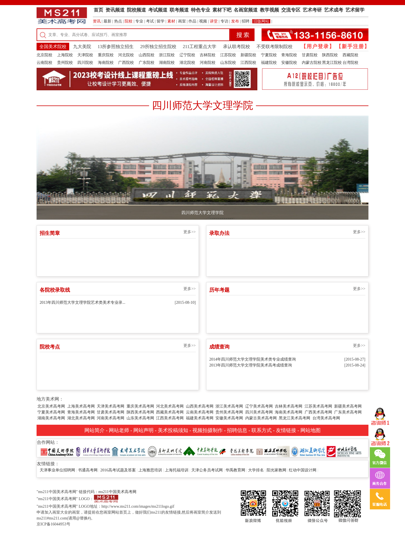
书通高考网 (88, 470)
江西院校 (248, 62)
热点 (118, 21)
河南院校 (207, 62)
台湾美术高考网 (326, 418)
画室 (182, 21)
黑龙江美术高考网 (294, 418)
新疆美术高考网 (348, 406)
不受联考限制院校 (274, 46)
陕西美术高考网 (140, 412)
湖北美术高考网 (81, 418)
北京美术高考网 (51, 406)
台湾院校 (350, 62)
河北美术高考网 (170, 406)
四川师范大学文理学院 (202, 212)
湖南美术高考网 (51, 418)
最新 (107, 21)
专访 (224, 21)
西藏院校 (350, 55)
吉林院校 (207, 55)
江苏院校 (228, 55)
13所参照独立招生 (116, 46)
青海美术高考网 (81, 412)
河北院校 (126, 55)
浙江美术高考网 (229, 406)
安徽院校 (289, 62)
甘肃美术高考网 (110, 412)
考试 (150, 21)
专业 (139, 21)
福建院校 (269, 62)
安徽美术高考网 (229, 418)
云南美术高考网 (199, 412)
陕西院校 (330, 55)
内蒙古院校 (311, 62)
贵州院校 (65, 62)
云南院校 (44, 62)
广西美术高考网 (318, 412)
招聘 (245, 21)
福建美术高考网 (199, 418)
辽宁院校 (187, 55)
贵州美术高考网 (229, 412)
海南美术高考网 (288, 412)
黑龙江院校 (332, 62)
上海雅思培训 (150, 470)
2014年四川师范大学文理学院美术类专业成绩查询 (252, 359)
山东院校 (228, 62)
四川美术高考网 (259, 412)
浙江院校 (167, 55)
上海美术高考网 (81, 406)
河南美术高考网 (110, 418)
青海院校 (289, 55)
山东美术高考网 (140, 418)
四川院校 (85, 62)
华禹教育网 (235, 470)
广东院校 (146, 62)
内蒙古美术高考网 (261, 418)
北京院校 (44, 55)
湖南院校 (167, 62)
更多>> (189, 232)
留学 (161, 21)
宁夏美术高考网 (51, 412)
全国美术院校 (52, 46)
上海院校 (65, 55)
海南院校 (106, 62)
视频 (203, 21)
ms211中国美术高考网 (117, 492)
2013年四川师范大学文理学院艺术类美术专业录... (82, 302)
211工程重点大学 (199, 46)
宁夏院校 (269, 55)
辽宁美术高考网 (259, 406)
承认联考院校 (236, 46)
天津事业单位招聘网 (57, 470)
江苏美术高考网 (318, 406)
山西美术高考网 (199, 406)
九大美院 (82, 46)
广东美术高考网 (348, 412)
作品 (192, 21)
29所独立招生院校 (158, 46)
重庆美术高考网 (140, 406)
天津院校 (85, 55)
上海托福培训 (176, 470)
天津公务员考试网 (207, 470)
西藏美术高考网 (170, 412)
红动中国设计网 (302, 470)
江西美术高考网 (170, 418)
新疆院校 (248, 55)
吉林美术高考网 (288, 406)
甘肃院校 (310, 55)
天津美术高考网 (110, 406)
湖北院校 (187, 62)
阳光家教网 (276, 470)
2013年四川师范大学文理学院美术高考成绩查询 (250, 365)
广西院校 (126, 62)
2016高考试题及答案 (118, 470)
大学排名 (256, 470)
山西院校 (146, 55)
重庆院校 (106, 55)
